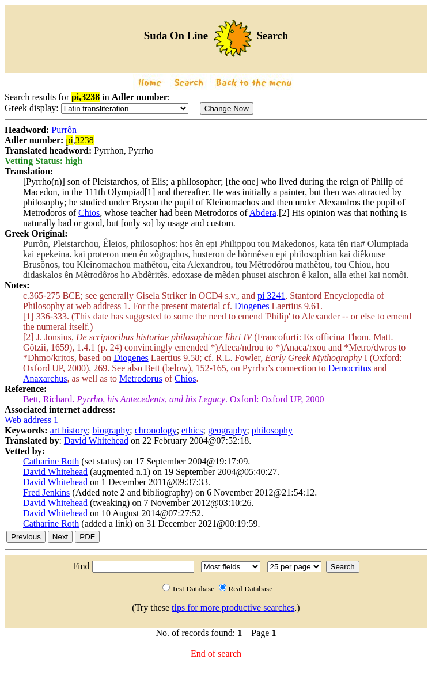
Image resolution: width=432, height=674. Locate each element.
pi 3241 (271, 295)
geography (227, 430)
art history (69, 430)
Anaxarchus (45, 378)
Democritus (350, 368)
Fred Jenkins (46, 492)
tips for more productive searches (233, 607)
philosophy (272, 430)
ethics (192, 430)
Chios (89, 213)
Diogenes (251, 306)
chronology (156, 430)
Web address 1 (31, 420)
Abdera (262, 213)
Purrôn (64, 130)
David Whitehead (96, 440)
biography (111, 430)
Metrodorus (140, 378)
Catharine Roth (51, 461)
